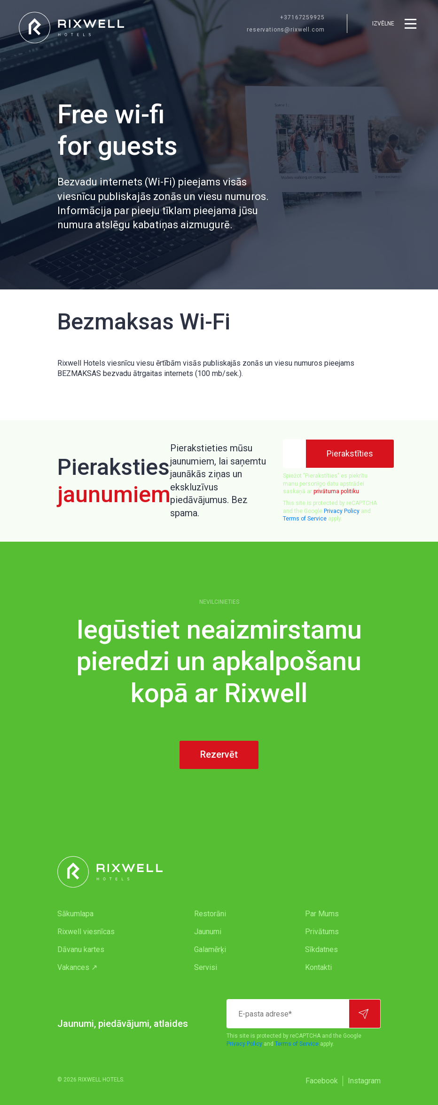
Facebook (321, 1080)
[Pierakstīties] (350, 454)
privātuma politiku (336, 491)
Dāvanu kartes (80, 949)
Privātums (322, 931)
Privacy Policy (342, 511)
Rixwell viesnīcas (86, 931)
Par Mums (322, 913)
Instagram (364, 1080)
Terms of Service (305, 518)
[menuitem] (106, 914)
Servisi (205, 967)
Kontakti (318, 967)
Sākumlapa (75, 913)
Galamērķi (210, 949)
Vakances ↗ (77, 967)
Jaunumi (207, 931)
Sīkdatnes (321, 949)
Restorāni (210, 913)
